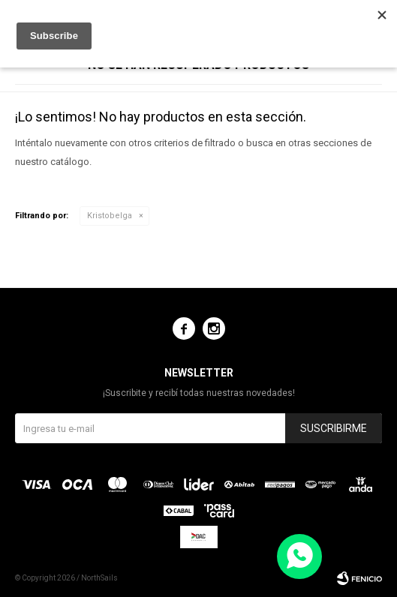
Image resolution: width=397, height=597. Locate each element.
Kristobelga (109, 215)
